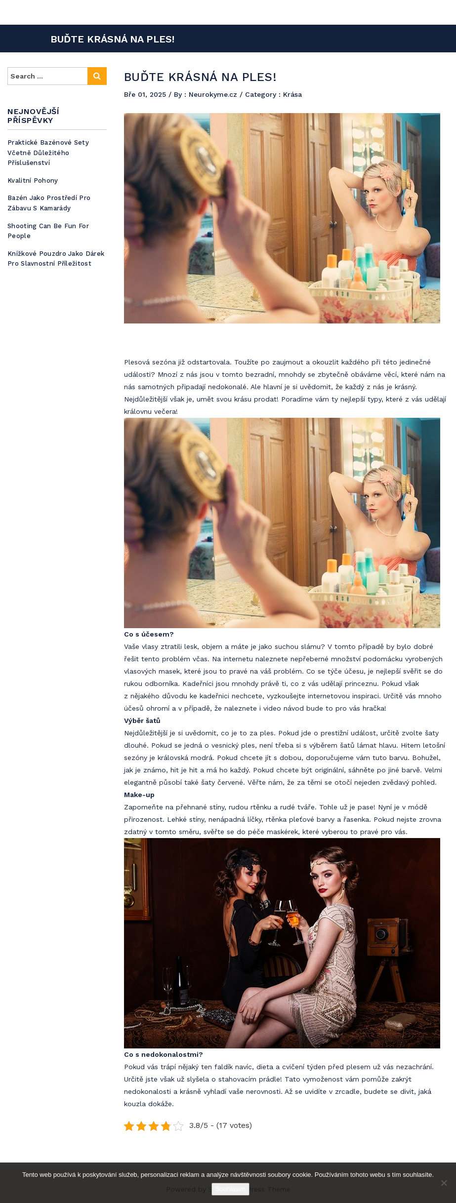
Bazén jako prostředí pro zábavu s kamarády (48, 203)
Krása (292, 94)
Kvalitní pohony (32, 180)
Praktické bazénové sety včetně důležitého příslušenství (48, 152)
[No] (444, 1183)
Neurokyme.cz (214, 94)
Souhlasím (230, 1189)
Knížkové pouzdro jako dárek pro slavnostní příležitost (55, 259)
